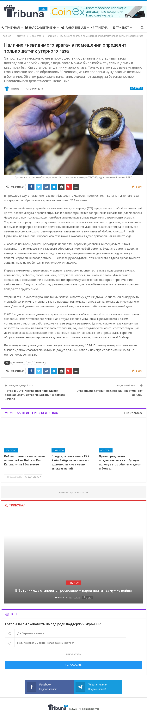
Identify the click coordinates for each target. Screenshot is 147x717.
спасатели (18, 363)
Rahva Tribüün (73, 27)
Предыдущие (13, 476)
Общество (136, 88)
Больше (118, 27)
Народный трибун (40, 27)
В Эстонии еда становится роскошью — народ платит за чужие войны (73, 590)
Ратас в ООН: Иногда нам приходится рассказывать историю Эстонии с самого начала (35, 395)
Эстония (40, 363)
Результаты (73, 654)
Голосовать (73, 664)
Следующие (33, 476)
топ (29, 363)
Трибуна (99, 27)
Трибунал (11, 27)
